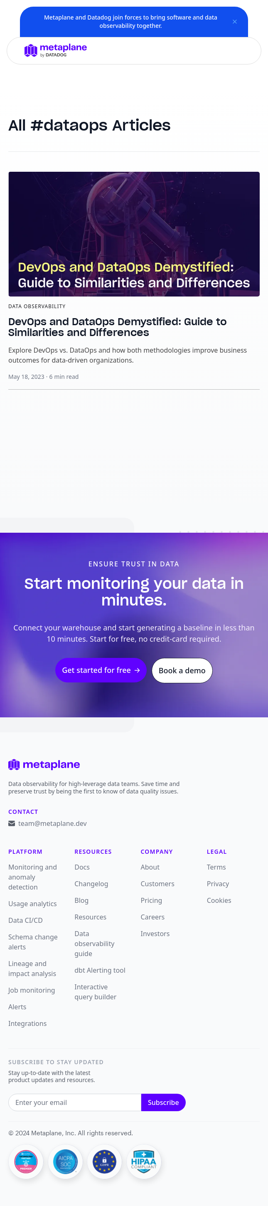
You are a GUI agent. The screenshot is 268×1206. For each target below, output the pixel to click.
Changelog (91, 883)
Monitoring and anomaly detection (32, 877)
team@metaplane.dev (52, 823)
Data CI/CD (25, 920)
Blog (81, 900)
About (150, 867)
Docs (82, 867)
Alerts (17, 1006)
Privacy (218, 883)
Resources (90, 917)
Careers (153, 917)
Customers (158, 883)
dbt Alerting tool (99, 970)
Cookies (219, 900)
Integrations (27, 1023)
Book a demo (182, 670)
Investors (155, 933)
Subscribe (163, 1102)
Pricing (151, 900)
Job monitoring (31, 990)
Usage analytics (32, 903)
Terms (216, 867)
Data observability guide (94, 943)
